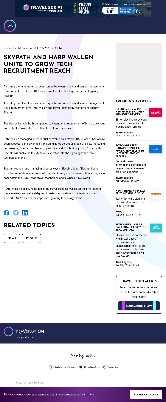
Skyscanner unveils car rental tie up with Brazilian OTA (131, 227)
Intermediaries (124, 132)
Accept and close (146, 395)
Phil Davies (23, 48)
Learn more (87, 394)
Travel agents (124, 262)
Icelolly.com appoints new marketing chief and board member (131, 112)
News (12, 238)
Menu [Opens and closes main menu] (158, 25)
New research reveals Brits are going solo (130, 192)
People (31, 238)
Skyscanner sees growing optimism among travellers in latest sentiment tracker (130, 151)
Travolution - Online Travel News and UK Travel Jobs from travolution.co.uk (24, 331)
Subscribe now (139, 306)
